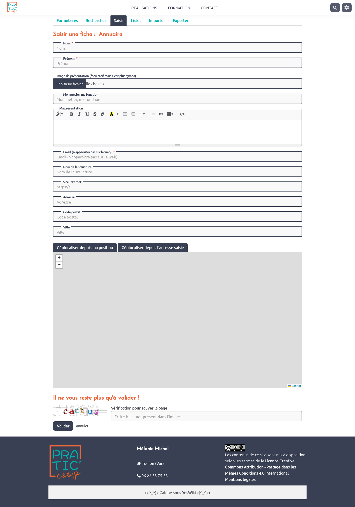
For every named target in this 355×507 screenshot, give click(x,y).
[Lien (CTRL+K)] (161, 114)
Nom (68, 43)
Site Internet (72, 181)
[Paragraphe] (142, 114)
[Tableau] (171, 114)
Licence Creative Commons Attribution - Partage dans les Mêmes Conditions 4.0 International (260, 466)
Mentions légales (240, 479)
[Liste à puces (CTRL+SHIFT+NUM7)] (125, 114)
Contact (209, 7)
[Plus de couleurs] (117, 114)
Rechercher (96, 20)
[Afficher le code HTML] (182, 114)
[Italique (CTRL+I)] (79, 114)
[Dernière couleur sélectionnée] (111, 114)
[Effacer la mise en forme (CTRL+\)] (102, 114)
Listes (136, 20)
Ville (66, 227)
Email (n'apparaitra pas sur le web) (89, 151)
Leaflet (294, 386)
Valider (63, 425)
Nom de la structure (77, 166)
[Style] (61, 114)
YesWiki (189, 492)
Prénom (71, 58)
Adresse (68, 197)
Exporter (181, 20)
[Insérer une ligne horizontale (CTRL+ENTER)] (153, 114)
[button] (59, 258)
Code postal (71, 211)
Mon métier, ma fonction (80, 94)
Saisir (118, 20)
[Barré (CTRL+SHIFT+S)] (95, 114)
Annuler (82, 426)
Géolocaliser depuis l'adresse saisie (153, 247)
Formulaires (67, 20)
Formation (179, 7)
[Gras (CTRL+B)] (72, 114)
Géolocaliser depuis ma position (85, 247)
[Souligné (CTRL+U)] (87, 114)
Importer (157, 20)
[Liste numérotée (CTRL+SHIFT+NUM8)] (133, 114)
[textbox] (177, 130)
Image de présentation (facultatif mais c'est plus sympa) (96, 75)
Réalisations (144, 7)
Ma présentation (71, 108)
